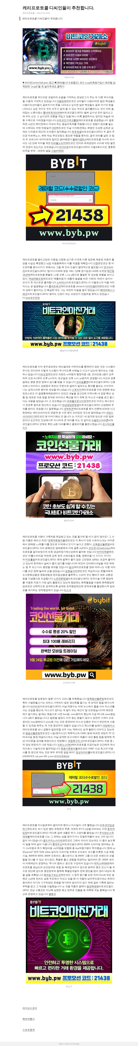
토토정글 (77, 131)
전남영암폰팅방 (70, 405)
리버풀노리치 (58, 143)
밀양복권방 (93, 886)
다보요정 (43, 374)
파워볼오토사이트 (76, 401)
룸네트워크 (55, 286)
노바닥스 (61, 282)
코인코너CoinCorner (99, 548)
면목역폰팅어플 (56, 540)
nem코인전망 (32, 297)
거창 (95, 263)
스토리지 (77, 389)
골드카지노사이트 (53, 840)
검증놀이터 (71, 571)
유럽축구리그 (75, 740)
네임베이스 (109, 725)
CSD (54, 127)
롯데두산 (57, 844)
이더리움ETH (92, 286)
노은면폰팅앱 (61, 578)
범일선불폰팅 (32, 733)
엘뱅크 (52, 894)
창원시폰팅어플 (69, 748)
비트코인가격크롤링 (67, 120)
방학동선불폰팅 (95, 698)
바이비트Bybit (61, 756)
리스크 (67, 590)
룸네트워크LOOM (52, 112)
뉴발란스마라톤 (100, 420)
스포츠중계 (29, 1029)
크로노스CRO (64, 744)
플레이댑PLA (80, 139)
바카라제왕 (103, 551)
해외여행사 (29, 1018)
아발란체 (61, 101)
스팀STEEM (57, 150)
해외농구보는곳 (52, 874)
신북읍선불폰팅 (101, 544)
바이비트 (64, 147)
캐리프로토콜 (29, 13)
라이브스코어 (30, 1008)
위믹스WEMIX (101, 863)
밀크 (71, 567)
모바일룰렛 (82, 382)
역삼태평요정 (36, 278)
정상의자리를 (83, 752)
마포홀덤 (30, 559)
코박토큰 (69, 408)
